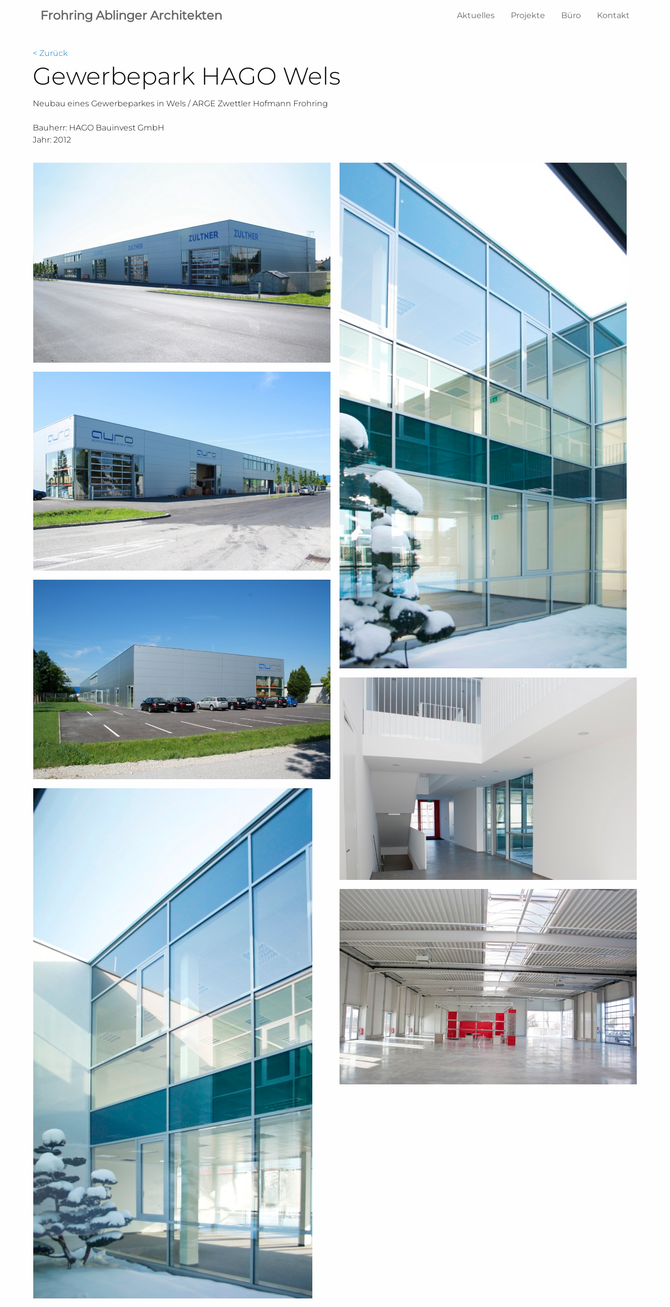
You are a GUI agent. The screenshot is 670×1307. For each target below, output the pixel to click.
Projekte (528, 15)
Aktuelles (476, 15)
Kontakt (613, 15)
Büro (571, 15)
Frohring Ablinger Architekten (131, 15)
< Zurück (50, 53)
